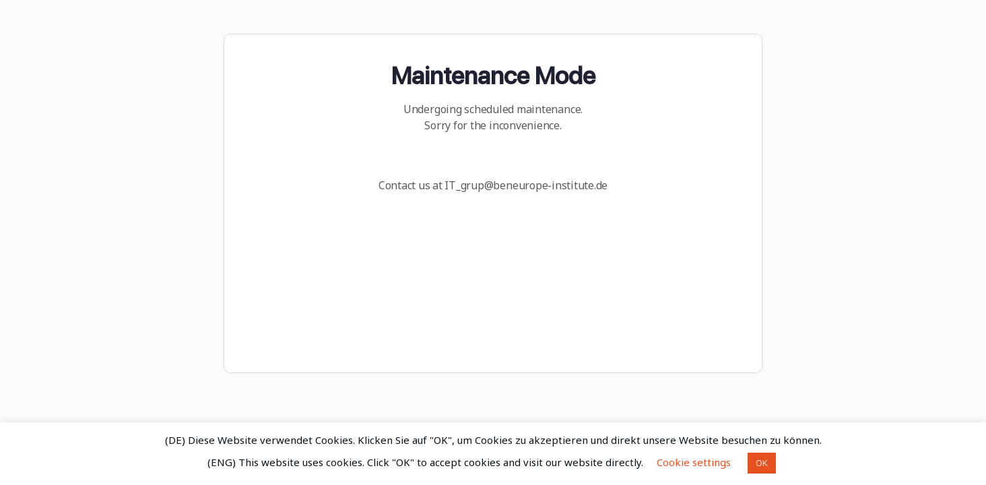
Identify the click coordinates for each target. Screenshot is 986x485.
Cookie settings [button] (694, 462)
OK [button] (762, 463)
